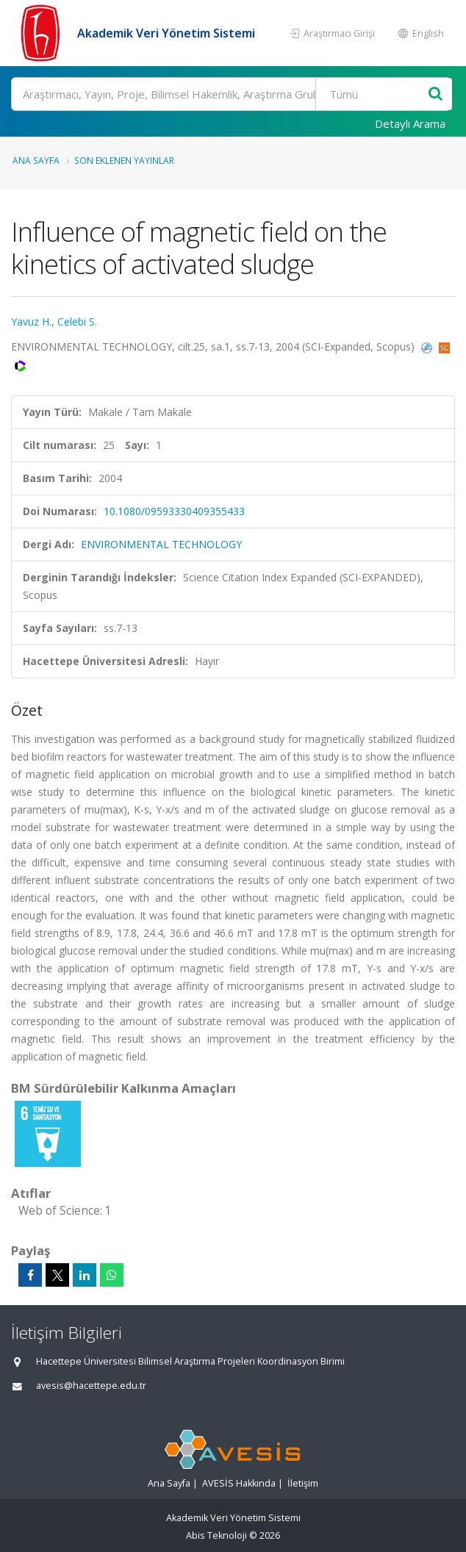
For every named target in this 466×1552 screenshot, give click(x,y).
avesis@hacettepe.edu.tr (91, 1385)
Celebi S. (77, 321)
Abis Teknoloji (216, 1535)
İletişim (302, 1483)
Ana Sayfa (36, 160)
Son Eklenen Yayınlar (124, 160)
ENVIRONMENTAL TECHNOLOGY (161, 544)
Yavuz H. (31, 321)
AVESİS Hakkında (239, 1483)
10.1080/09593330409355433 (174, 511)
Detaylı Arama (410, 123)
